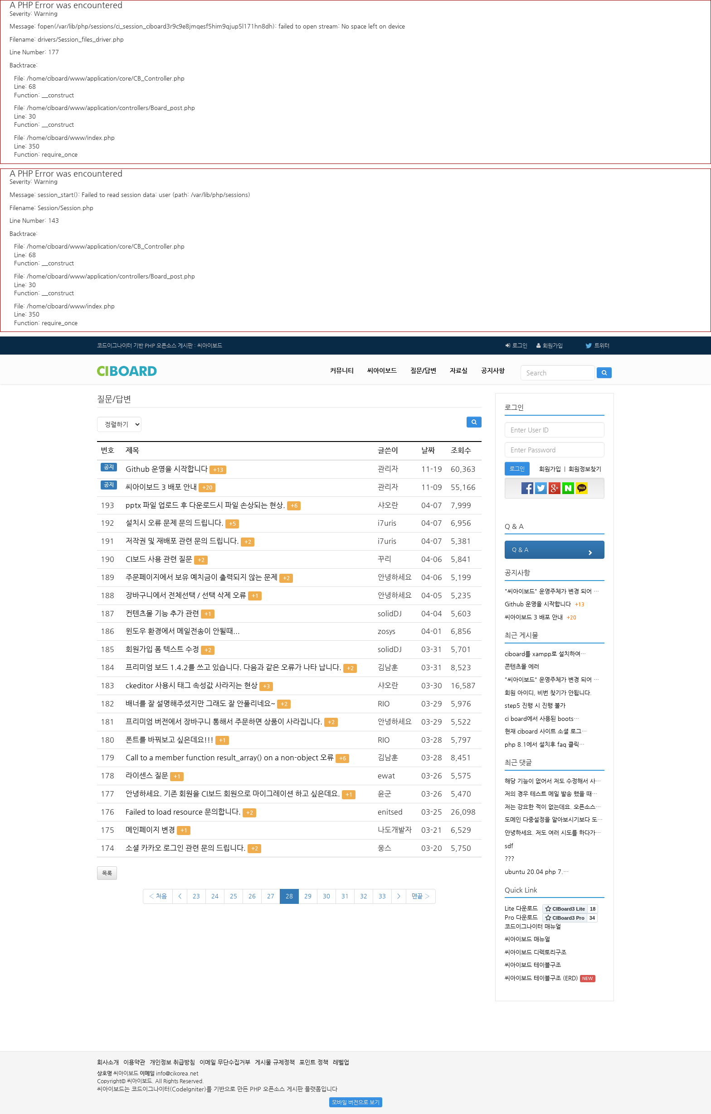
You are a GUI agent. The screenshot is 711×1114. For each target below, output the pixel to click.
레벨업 (341, 1062)
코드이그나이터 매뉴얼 (533, 926)
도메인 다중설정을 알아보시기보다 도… (554, 819)
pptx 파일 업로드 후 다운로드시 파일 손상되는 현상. (205, 505)
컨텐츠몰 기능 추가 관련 (162, 613)
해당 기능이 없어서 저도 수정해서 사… (553, 781)
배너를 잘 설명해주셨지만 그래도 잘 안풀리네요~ (200, 703)
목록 (107, 873)
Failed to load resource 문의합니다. (183, 811)
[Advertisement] (355, 1021)
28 (289, 896)
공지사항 (493, 370)
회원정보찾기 (585, 469)
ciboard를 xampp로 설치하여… (545, 653)
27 (270, 896)
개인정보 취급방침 (172, 1062)
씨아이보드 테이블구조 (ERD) (541, 978)
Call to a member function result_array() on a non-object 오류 (230, 757)
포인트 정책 (313, 1062)
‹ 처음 (158, 896)
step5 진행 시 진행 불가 (535, 705)
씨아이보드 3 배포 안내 (161, 487)
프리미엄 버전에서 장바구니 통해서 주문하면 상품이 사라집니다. (224, 721)
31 (345, 896)
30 (326, 896)
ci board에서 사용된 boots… (542, 718)
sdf (509, 845)
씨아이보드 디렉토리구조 (535, 952)
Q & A (555, 552)
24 (215, 896)
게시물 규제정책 (275, 1062)
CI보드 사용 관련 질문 (159, 559)
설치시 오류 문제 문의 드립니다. (175, 523)
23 (196, 896)
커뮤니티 (342, 370)
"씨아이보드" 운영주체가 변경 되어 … (552, 591)
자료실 (459, 370)
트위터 (590, 345)
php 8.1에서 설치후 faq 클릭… (544, 744)
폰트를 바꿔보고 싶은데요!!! (170, 739)
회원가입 (553, 345)
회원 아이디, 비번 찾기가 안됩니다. (548, 692)
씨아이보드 (382, 370)
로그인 (519, 345)
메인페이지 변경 (150, 830)
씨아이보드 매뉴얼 (527, 939)
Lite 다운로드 (521, 908)
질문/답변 (423, 370)
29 (308, 896)
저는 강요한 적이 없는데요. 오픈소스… (553, 806)
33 (382, 896)
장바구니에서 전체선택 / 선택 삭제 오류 (186, 595)
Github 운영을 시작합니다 (167, 469)
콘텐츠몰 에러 (522, 666)
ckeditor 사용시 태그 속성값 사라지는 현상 (192, 685)
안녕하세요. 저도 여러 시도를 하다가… (553, 832)
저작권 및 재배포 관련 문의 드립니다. (182, 541)
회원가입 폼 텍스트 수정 (162, 649)
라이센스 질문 (147, 775)
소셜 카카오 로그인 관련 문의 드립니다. (186, 848)
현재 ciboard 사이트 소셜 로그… (546, 731)
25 (233, 896)
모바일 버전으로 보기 (356, 1102)
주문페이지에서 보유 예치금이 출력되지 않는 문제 (202, 577)
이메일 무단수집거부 (225, 1062)
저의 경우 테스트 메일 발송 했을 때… (551, 793)
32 (363, 896)
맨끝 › (421, 896)
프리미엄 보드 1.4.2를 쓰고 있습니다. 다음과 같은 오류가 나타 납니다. (233, 667)
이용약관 (134, 1062)
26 (252, 896)
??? (509, 858)
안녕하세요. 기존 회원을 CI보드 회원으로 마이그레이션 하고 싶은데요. (233, 793)
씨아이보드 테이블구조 (533, 964)
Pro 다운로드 (521, 917)
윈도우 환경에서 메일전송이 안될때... (183, 631)
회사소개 (108, 1062)
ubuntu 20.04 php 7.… (537, 871)
